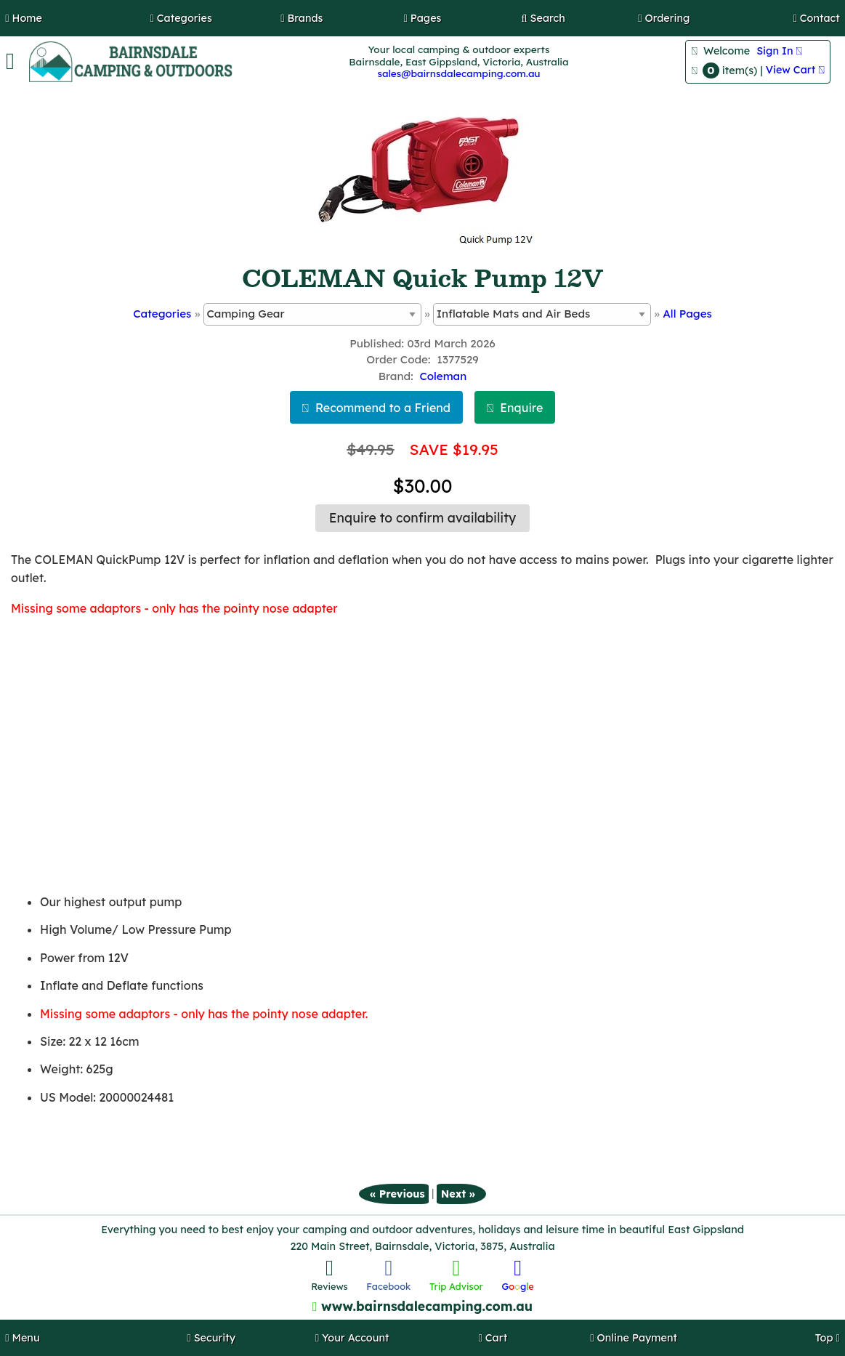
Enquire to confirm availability (422, 517)
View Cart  (795, 69)
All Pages (687, 313)
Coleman (442, 376)
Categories (162, 313)
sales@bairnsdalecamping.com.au (458, 73)
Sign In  (779, 51)
